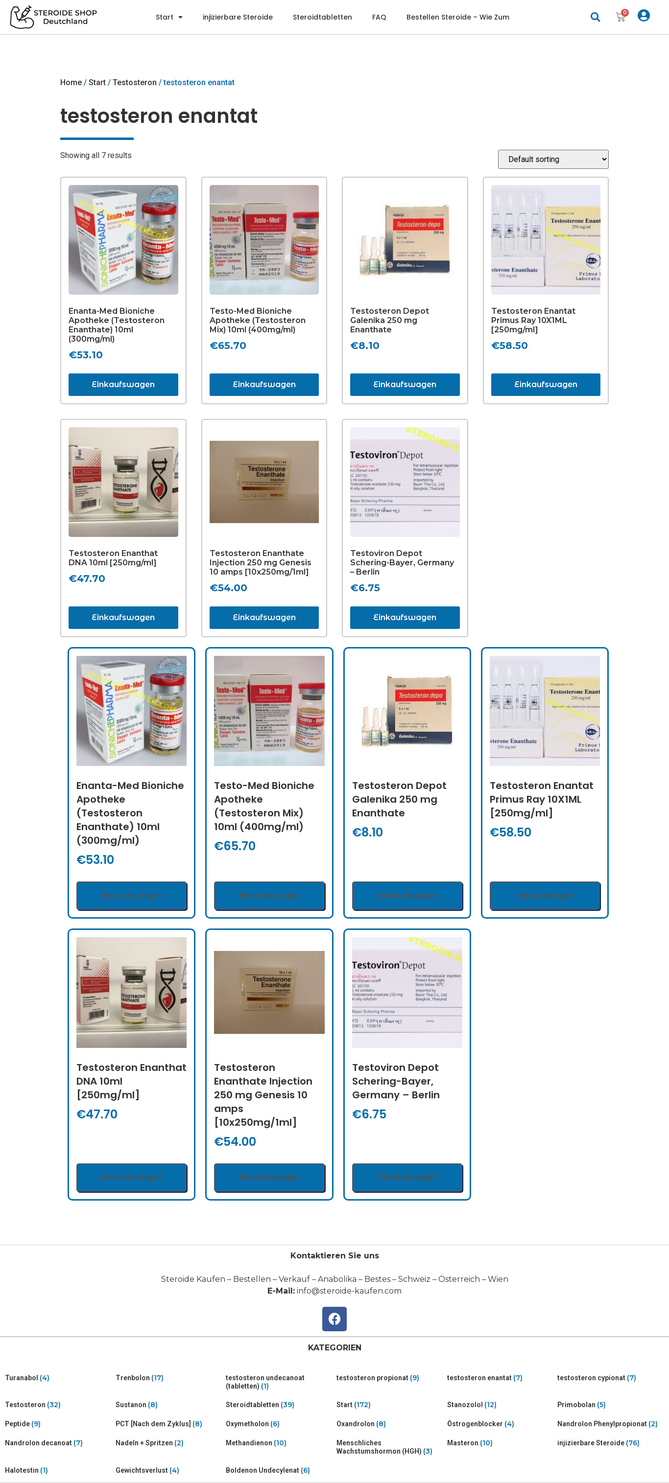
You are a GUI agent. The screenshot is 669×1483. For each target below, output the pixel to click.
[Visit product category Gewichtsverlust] (169, 1470)
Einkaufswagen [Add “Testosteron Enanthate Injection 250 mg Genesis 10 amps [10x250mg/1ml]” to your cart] (264, 617)
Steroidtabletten (322, 17)
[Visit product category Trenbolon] (169, 1378)
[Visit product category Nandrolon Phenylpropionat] (610, 1424)
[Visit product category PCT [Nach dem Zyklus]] (169, 1424)
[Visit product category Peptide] (58, 1424)
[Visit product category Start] (389, 1405)
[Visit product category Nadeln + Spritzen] (169, 1443)
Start (169, 17)
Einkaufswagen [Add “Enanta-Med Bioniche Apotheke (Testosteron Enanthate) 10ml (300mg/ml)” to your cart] (123, 384)
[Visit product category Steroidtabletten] (279, 1405)
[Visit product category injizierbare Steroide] (610, 1443)
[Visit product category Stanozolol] (500, 1405)
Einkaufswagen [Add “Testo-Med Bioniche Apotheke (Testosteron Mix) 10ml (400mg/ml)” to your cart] (264, 384)
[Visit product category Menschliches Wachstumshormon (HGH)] (389, 1447)
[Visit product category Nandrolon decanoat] (58, 1443)
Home (71, 82)
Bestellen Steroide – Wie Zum (457, 17)
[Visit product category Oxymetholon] (279, 1424)
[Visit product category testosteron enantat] (500, 1378)
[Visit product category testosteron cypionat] (610, 1378)
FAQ (379, 17)
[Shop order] (553, 159)
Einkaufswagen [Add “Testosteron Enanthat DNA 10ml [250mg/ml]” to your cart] (123, 617)
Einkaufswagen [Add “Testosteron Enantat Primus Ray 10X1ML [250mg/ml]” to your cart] (545, 384)
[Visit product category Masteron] (500, 1443)
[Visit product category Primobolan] (610, 1405)
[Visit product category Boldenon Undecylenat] (279, 1470)
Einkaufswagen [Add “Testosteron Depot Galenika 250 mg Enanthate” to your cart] (404, 384)
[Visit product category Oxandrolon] (389, 1424)
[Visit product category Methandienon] (279, 1443)
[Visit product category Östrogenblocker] (500, 1424)
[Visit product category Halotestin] (58, 1470)
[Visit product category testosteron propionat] (389, 1378)
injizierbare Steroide (238, 17)
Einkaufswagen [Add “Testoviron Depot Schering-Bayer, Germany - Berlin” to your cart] (404, 617)
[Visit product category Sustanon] (169, 1405)
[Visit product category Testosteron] (58, 1405)
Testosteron (135, 82)
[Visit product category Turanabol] (58, 1378)
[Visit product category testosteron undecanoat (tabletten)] (279, 1382)
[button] (595, 17)
